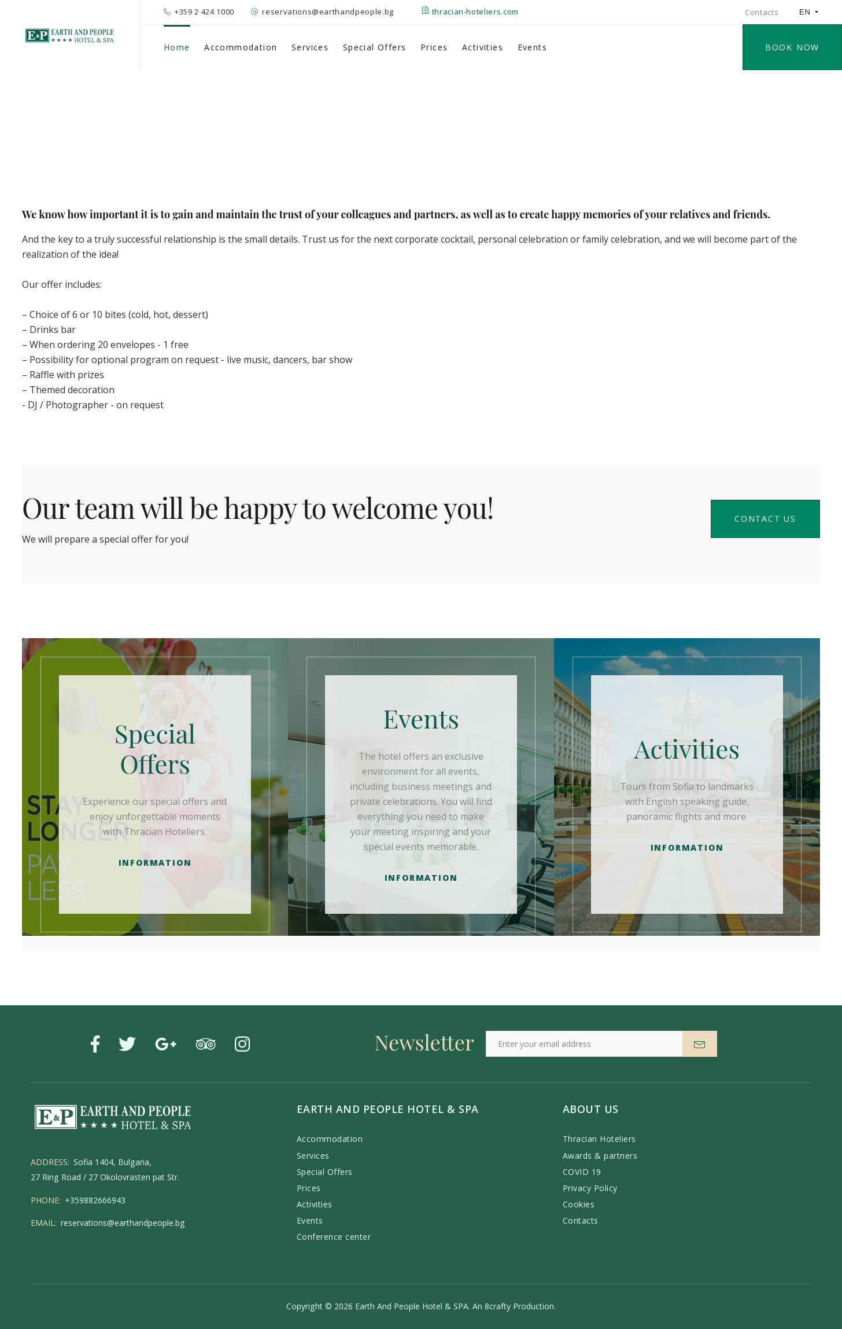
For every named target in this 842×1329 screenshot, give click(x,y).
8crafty (498, 1306)
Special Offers (375, 47)
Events (532, 47)
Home (177, 47)
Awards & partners (600, 1155)
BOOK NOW (792, 47)
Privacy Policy (590, 1187)
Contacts (761, 12)
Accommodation (240, 47)
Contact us (765, 518)
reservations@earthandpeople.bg (123, 1222)
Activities (482, 47)
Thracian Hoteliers (599, 1138)
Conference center (334, 1236)
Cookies (579, 1204)
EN (809, 12)
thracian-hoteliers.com (470, 11)
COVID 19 (582, 1171)
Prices (434, 47)
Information (155, 862)
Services (309, 47)
